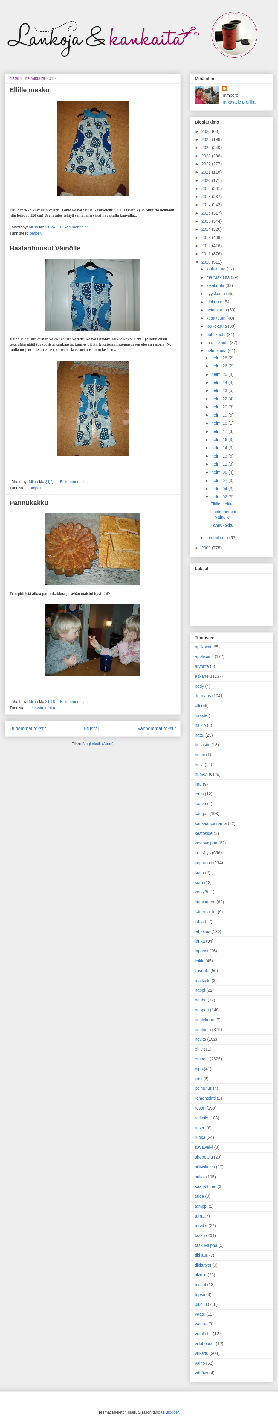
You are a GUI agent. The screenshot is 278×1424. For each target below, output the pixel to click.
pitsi (198, 1078)
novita (200, 1039)
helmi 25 (219, 374)
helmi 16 (219, 439)
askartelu (203, 676)
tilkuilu (201, 1275)
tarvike (201, 1226)
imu (198, 784)
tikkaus (201, 1255)
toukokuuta (217, 326)
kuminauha (205, 901)
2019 (206, 188)
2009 (206, 547)
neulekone (204, 1019)
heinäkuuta (217, 310)
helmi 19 (219, 415)
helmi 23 (219, 390)
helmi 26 (219, 366)
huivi (199, 764)
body (199, 686)
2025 (206, 139)
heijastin (202, 744)
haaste (201, 715)
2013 (206, 237)
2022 (206, 164)
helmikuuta (217, 350)
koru (199, 882)
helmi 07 (219, 480)
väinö (200, 1363)
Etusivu (91, 728)
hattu (199, 735)
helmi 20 (219, 407)
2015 (206, 221)
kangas (201, 813)
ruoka (50, 708)
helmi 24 (219, 382)
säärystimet (205, 1186)
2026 (206, 131)
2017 (206, 204)
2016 (206, 213)
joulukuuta (216, 269)
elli (197, 705)
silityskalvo (205, 1167)
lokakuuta (215, 285)
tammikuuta (217, 537)
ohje (199, 1049)
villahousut (205, 1343)
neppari (202, 1009)
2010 (206, 262)
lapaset (201, 951)
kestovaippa (206, 843)
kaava (200, 803)
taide (199, 1196)
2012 (206, 245)
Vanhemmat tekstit (157, 728)
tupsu (200, 1294)
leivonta (36, 708)
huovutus (203, 774)
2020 (206, 180)
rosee (200, 1127)
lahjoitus (202, 931)
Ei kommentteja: (74, 227)
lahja (199, 921)
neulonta (203, 1029)
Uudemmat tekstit (28, 728)
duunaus (203, 695)
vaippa (201, 1323)
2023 (206, 156)
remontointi (205, 1098)
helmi (200, 754)
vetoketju (203, 1333)
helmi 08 (219, 472)
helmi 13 (219, 456)
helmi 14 (219, 447)
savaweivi (204, 1147)
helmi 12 (219, 464)
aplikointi (203, 647)
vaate (200, 1314)
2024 (206, 147)
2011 (206, 253)
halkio (200, 725)
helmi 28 (219, 357)
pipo (199, 1068)
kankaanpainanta (211, 823)
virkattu (201, 1353)
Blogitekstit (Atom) (98, 743)
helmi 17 (219, 431)
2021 (206, 172)
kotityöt (201, 892)
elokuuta (214, 302)
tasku (200, 1235)
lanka (200, 941)
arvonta (202, 666)
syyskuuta (216, 293)
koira (199, 872)
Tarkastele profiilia (239, 102)
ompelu (36, 233)
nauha (201, 1000)
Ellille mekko (29, 90)
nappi (200, 990)
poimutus (203, 1088)
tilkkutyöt (203, 1265)
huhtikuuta (216, 334)
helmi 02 (219, 496)
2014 (206, 229)
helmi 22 (219, 398)
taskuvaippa (206, 1245)
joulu (199, 793)
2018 (206, 196)
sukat (200, 1176)
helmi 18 (219, 423)
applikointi (204, 656)
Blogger (172, 1412)
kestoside (204, 833)
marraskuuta (218, 277)
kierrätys (203, 852)
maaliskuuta (218, 342)
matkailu (202, 980)
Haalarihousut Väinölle (45, 248)
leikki (199, 960)
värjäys (201, 1372)
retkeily (201, 1118)
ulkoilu (201, 1304)
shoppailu (204, 1157)
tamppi (201, 1206)
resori (200, 1108)
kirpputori (203, 862)
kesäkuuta (216, 318)
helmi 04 (219, 488)
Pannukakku (29, 503)
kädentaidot (205, 911)
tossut (200, 1284)
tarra (199, 1216)
